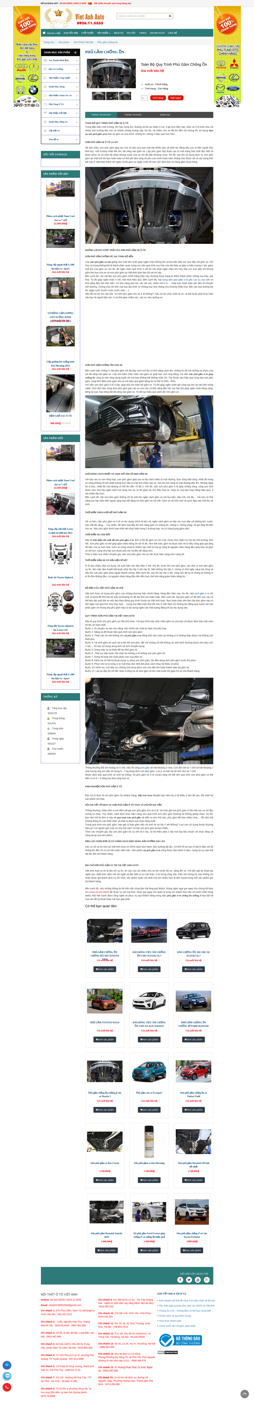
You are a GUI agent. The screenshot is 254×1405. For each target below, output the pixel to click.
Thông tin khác (133, 115)
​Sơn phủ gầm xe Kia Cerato (104, 1163)
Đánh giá (165, 115)
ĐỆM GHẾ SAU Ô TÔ (60, 416)
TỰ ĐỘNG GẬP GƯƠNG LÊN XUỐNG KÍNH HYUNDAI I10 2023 (60, 317)
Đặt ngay (176, 97)
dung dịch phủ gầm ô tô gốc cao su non (183, 279)
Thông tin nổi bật (101, 115)
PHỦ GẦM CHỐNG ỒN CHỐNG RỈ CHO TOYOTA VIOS (104, 956)
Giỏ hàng (158, 97)
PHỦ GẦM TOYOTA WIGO (104, 1022)
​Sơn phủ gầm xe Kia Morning (149, 1163)
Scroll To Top (244, 1394)
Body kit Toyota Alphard (60, 577)
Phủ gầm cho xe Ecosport (149, 1093)
